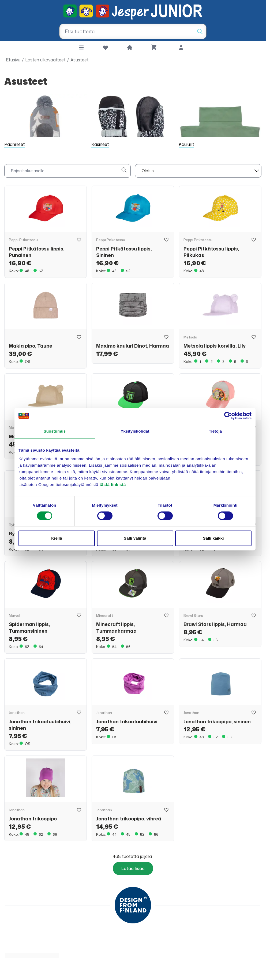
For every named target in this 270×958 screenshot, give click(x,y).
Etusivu (13, 60)
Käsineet (100, 144)
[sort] (198, 171)
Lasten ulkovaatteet (45, 60)
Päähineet (14, 144)
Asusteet (79, 60)
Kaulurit (186, 144)
